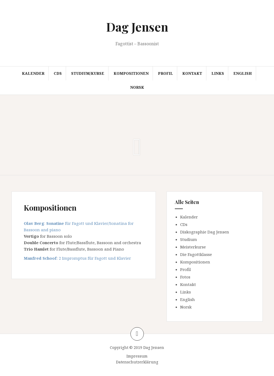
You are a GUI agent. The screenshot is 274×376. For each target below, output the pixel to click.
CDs (58, 73)
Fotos (185, 277)
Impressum (137, 356)
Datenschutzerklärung (137, 361)
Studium (188, 239)
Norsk (137, 87)
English (242, 73)
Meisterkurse (193, 247)
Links (217, 73)
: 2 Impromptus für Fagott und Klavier (77, 258)
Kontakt (192, 73)
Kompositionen (131, 73)
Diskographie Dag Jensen (204, 231)
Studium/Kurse (87, 73)
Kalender (33, 73)
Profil (165, 73)
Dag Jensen (137, 26)
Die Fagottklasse (196, 254)
